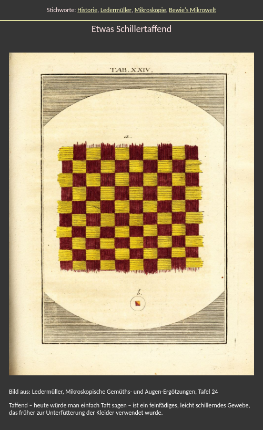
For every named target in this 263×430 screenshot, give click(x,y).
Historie (87, 10)
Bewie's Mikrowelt (192, 10)
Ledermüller (116, 10)
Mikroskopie (150, 10)
